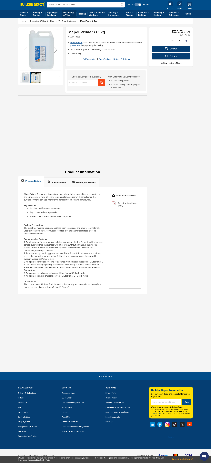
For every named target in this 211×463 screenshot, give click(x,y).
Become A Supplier (69, 422)
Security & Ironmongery (116, 13)
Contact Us (22, 403)
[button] (55, 49)
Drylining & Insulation (54, 13)
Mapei (73, 42)
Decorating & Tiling (69, 13)
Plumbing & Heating (160, 13)
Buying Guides (24, 417)
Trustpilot (171, 437)
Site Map (109, 422)
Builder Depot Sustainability (73, 431)
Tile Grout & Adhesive (67, 21)
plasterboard (76, 45)
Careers (65, 412)
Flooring (82, 14)
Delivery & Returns (122, 59)
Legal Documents (113, 417)
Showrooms (67, 407)
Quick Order (66, 398)
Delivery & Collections (27, 393)
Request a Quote (68, 393)
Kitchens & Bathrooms (176, 13)
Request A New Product (27, 436)
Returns (21, 398)
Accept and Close (181, 459)
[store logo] (32, 4)
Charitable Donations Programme (75, 427)
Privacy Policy (111, 393)
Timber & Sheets (25, 13)
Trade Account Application (73, 403)
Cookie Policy (111, 398)
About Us (66, 417)
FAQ (20, 407)
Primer (79, 42)
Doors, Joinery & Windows (98, 13)
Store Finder (23, 412)
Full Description (89, 59)
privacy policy (156, 414)
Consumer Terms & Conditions (118, 407)
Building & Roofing (39, 13)
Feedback (22, 431)
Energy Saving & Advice (27, 427)
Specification (105, 59)
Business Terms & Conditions (117, 412)
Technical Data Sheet (127, 203)
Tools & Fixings (131, 13)
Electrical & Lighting (145, 13)
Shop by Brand (24, 422)
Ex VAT (131, 5)
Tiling (52, 21)
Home (23, 21)
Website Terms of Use (115, 403)
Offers (188, 14)
